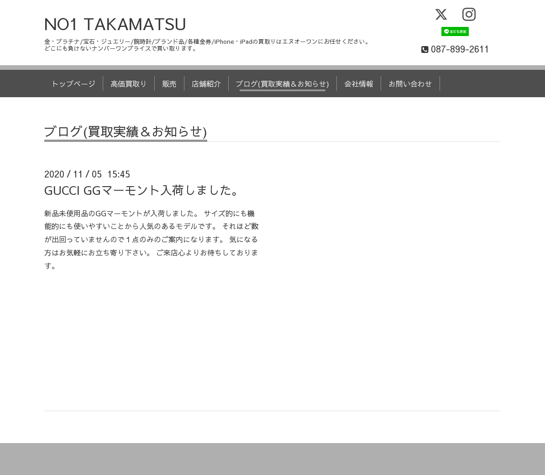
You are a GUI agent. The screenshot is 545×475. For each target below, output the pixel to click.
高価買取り (128, 83)
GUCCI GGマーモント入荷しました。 (143, 190)
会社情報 (358, 83)
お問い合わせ (410, 83)
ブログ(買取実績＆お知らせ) (282, 83)
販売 (169, 83)
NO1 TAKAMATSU (115, 23)
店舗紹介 (206, 83)
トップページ (73, 83)
